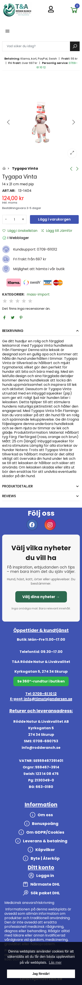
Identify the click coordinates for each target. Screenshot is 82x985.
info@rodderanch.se (41, 747)
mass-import (38, 294)
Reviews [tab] (9, 496)
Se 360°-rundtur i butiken (41, 681)
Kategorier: (13, 294)
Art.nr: (8, 191)
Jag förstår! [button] (41, 973)
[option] (41, 122)
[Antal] (14, 219)
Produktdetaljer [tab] (17, 486)
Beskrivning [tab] (12, 330)
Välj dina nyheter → (41, 596)
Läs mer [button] (55, 962)
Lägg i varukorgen (54, 219)
